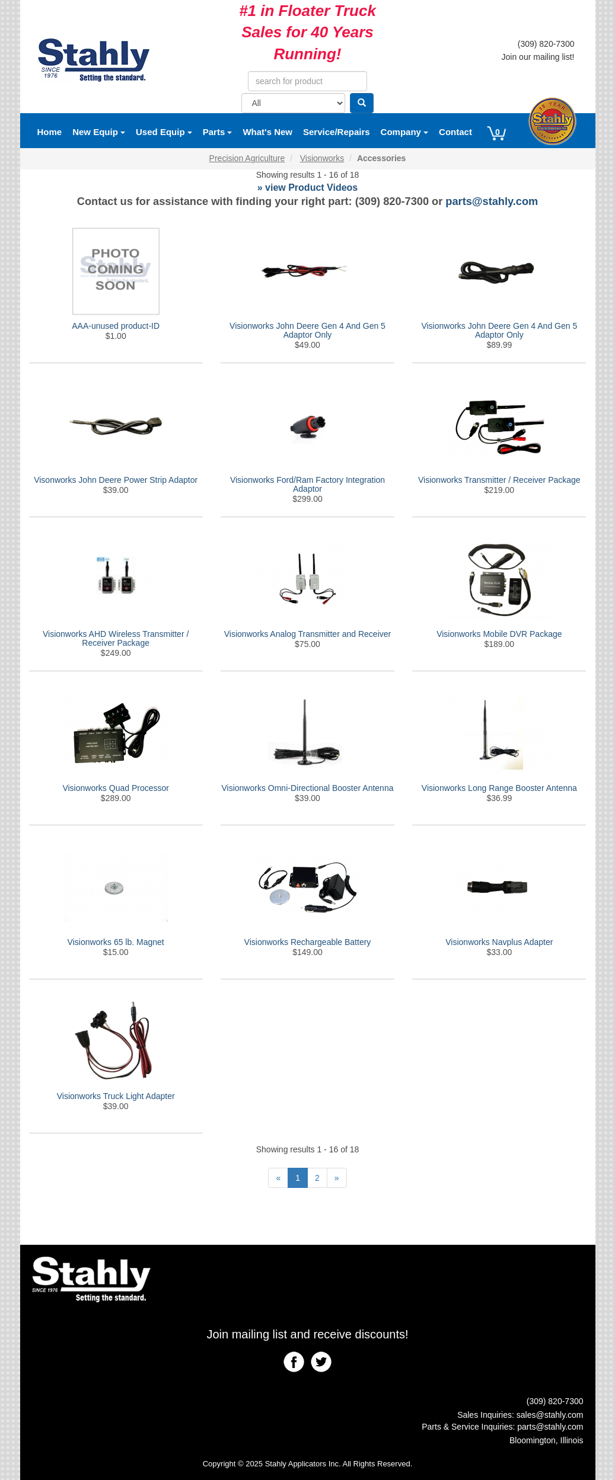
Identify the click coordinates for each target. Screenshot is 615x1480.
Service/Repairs (336, 132)
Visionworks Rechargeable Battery (307, 942)
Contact (455, 132)
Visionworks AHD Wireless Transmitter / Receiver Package (116, 638)
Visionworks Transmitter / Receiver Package (499, 480)
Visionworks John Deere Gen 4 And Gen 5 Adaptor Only (307, 330)
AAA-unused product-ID (116, 326)
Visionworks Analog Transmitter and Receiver (307, 634)
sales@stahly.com (550, 1415)
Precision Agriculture (247, 158)
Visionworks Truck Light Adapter (116, 1096)
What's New (267, 132)
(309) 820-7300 (546, 44)
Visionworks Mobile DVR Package (499, 634)
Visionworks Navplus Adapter (499, 942)
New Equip (98, 132)
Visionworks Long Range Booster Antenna (499, 788)
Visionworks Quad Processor (115, 788)
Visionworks (322, 158)
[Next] (337, 1178)
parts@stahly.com (491, 201)
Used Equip (164, 132)
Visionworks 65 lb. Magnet (116, 942)
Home (49, 132)
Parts (217, 132)
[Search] (362, 103)
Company (405, 132)
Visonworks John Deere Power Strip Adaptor (115, 480)
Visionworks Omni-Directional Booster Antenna (307, 788)
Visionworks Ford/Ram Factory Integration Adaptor (307, 484)
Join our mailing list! (538, 57)
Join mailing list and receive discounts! (307, 1334)
